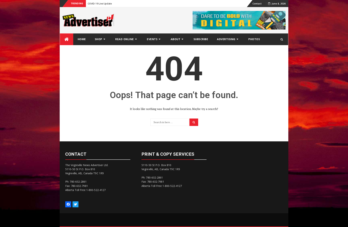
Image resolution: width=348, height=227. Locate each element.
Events (152, 39)
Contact (257, 3)
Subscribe (201, 39)
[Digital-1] (239, 20)
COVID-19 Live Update (100, 3)
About (176, 39)
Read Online (124, 39)
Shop (98, 39)
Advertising (226, 39)
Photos (254, 39)
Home (82, 39)
